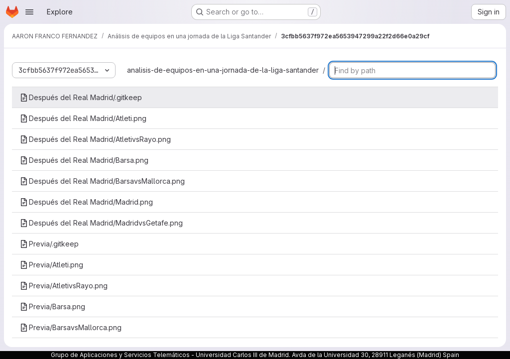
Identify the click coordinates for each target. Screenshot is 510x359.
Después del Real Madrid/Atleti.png (83, 118)
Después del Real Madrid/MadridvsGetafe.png (101, 223)
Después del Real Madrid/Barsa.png (84, 160)
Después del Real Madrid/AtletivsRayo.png (95, 139)
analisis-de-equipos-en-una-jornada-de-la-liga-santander (223, 70)
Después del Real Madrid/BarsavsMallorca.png (102, 181)
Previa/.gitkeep (49, 243)
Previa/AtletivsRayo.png (64, 285)
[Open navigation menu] (29, 12)
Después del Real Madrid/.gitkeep (81, 97)
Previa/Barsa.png (52, 306)
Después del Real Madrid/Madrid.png (86, 202)
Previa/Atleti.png (51, 264)
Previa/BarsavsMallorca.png (71, 327)
